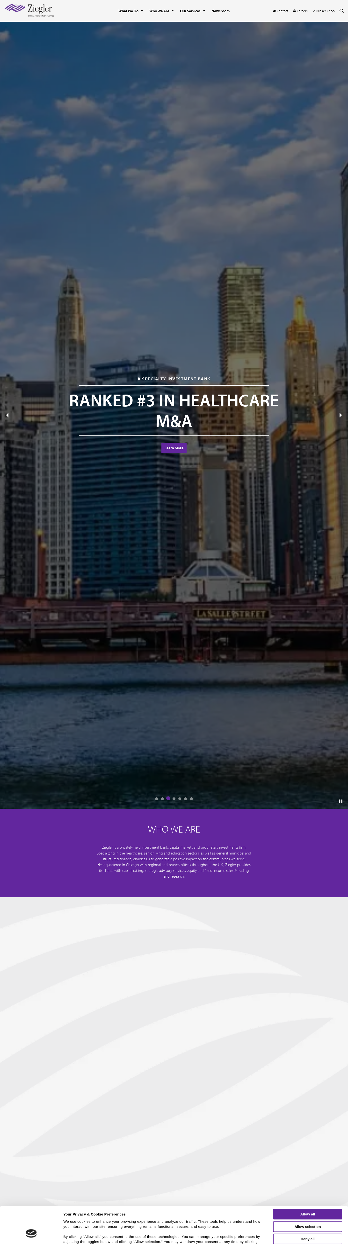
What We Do (128, 10)
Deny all (308, 1207)
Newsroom (220, 10)
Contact (280, 11)
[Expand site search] (341, 11)
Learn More (174, 448)
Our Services (190, 10)
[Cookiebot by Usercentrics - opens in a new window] (31, 1237)
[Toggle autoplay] (341, 801)
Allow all (307, 1182)
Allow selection (307, 1195)
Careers (300, 11)
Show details (252, 1236)
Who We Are (159, 10)
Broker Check (323, 11)
